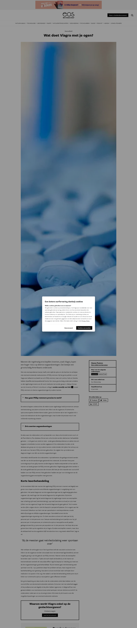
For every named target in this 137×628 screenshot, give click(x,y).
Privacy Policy (86, 321)
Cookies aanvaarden (84, 328)
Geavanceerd (68, 328)
